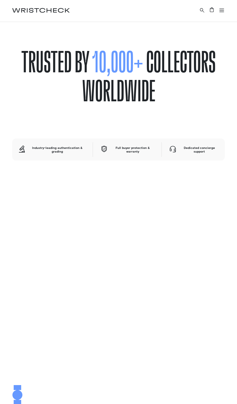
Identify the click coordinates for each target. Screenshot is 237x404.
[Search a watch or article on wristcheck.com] (202, 10)
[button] (222, 10)
